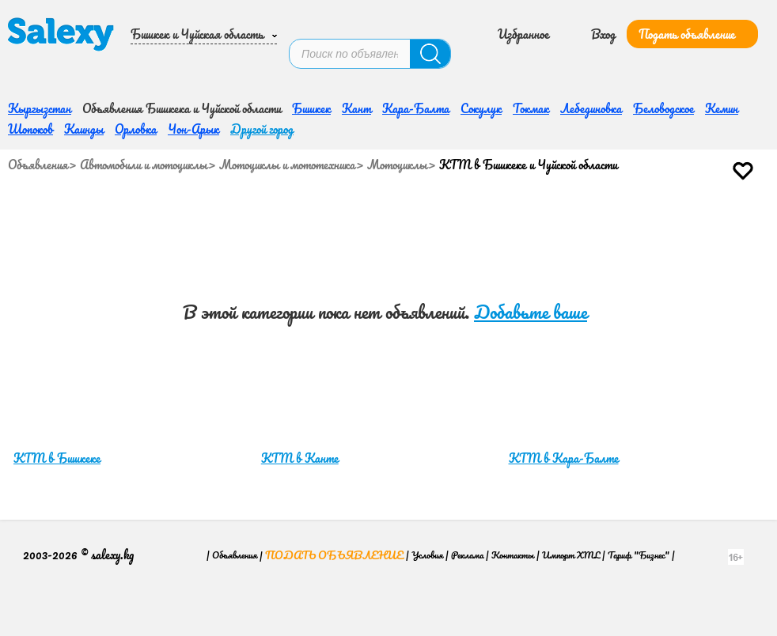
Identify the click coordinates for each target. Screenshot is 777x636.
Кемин (721, 59)
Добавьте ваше (530, 263)
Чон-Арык (193, 79)
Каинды (84, 79)
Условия (427, 505)
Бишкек (311, 59)
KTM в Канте (300, 408)
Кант (356, 59)
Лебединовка (591, 59)
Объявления (38, 115)
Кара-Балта (415, 59)
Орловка (136, 79)
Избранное (523, 22)
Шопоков (30, 79)
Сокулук (481, 59)
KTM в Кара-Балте (564, 408)
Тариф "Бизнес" (638, 505)
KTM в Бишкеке (56, 408)
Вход (603, 22)
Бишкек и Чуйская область (197, 22)
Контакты (512, 505)
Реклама (467, 505)
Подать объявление (687, 22)
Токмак (531, 59)
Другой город (262, 79)
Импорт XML (571, 505)
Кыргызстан (39, 59)
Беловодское (663, 59)
